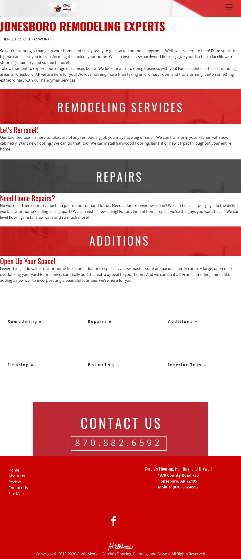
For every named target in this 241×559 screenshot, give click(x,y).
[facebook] (114, 521)
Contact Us (18, 487)
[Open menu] (229, 7)
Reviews (15, 481)
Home (13, 470)
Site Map (16, 493)
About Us (16, 476)
